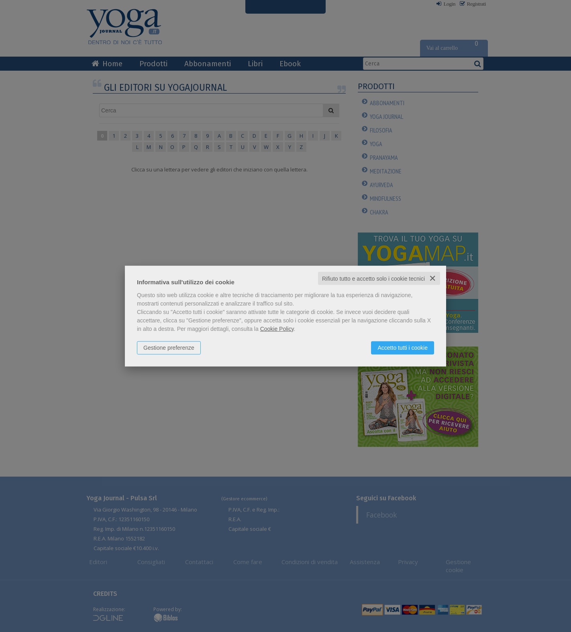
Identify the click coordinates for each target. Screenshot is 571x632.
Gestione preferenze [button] (168, 347)
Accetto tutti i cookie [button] (402, 347)
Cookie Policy (277, 328)
